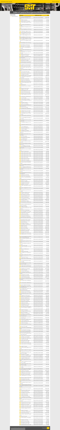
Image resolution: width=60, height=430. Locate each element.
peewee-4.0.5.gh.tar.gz (25, 299)
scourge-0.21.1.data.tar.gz (25, 338)
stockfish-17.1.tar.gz (24, 354)
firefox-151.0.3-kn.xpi (24, 159)
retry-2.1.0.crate (23, 326)
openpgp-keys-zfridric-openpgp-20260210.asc (25, 289)
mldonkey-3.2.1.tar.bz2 (25, 268)
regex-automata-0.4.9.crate (25, 321)
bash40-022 (23, 84)
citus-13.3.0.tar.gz (24, 107)
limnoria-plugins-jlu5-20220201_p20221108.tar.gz (25, 237)
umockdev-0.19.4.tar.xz (25, 392)
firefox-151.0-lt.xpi (24, 157)
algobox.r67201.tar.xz (24, 54)
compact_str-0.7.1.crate (25, 111)
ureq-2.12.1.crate (24, 393)
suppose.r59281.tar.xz (25, 358)
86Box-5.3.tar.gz (23, 19)
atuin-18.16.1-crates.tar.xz (25, 73)
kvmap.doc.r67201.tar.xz (25, 216)
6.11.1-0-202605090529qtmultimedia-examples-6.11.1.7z (25, 17)
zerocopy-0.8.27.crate (24, 423)
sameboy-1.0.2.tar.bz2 (24, 336)
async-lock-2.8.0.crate (24, 71)
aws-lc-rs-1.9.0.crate (24, 78)
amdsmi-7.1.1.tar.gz (24, 55)
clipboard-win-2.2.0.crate (25, 110)
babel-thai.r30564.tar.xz (25, 80)
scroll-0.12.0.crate (24, 339)
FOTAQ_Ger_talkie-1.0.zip (25, 31)
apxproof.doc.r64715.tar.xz (25, 61)
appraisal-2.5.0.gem (24, 60)
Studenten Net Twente (6, 1)
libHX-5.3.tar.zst (23, 225)
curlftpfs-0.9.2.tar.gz (24, 130)
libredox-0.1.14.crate (24, 230)
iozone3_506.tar (23, 199)
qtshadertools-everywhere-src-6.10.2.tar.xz (25, 317)
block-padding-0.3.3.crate (25, 90)
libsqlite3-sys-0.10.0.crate (25, 232)
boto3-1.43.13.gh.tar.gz (25, 91)
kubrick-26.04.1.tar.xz (24, 214)
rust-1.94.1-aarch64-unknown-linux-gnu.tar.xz (25, 334)
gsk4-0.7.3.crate (23, 180)
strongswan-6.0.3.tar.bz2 (25, 356)
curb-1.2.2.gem (23, 129)
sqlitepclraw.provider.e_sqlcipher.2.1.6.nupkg (25, 353)
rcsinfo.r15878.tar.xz (24, 320)
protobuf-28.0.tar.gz (24, 305)
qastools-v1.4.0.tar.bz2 (25, 313)
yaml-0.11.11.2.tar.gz (24, 421)
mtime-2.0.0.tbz (23, 269)
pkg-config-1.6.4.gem (24, 300)
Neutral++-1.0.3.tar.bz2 (25, 46)
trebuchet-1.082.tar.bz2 (25, 390)
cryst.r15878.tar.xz (24, 126)
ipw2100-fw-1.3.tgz (24, 200)
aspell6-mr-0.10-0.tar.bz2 (25, 64)
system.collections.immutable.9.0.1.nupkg (25, 362)
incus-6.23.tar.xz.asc (24, 197)
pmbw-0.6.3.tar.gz (24, 302)
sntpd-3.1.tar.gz (23, 346)
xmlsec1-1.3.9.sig (24, 419)
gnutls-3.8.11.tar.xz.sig (25, 175)
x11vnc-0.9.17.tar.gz (24, 412)
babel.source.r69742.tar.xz (25, 81)
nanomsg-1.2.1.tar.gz (24, 274)
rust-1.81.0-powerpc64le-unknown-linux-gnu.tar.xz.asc (25, 331)
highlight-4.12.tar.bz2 (24, 183)
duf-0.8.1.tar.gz (23, 136)
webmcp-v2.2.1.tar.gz (24, 404)
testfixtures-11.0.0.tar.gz (25, 372)
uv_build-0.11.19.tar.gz (25, 396)
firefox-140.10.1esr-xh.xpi (25, 154)
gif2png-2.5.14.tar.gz (24, 174)
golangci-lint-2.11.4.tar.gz (25, 179)
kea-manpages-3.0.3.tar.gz (25, 211)
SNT (48, 428)
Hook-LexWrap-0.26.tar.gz (25, 32)
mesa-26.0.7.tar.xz (24, 257)
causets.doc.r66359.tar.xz (25, 96)
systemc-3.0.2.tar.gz (24, 370)
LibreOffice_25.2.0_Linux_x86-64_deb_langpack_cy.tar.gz (25, 38)
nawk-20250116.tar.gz (25, 276)
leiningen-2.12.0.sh (24, 223)
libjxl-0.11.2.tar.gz (24, 228)
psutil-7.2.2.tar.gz (24, 309)
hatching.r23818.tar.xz (25, 181)
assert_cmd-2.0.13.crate (25, 66)
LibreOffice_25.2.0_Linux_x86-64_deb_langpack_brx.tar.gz (25, 34)
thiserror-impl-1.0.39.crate (25, 377)
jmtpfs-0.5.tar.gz (23, 206)
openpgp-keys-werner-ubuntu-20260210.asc (25, 287)
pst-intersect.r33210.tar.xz (25, 306)
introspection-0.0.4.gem (25, 198)
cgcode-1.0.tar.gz (24, 102)
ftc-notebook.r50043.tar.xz (25, 166)
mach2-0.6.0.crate (24, 251)
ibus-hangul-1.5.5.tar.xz (25, 194)
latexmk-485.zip (23, 221)
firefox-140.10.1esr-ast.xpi (25, 152)
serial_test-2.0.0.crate (24, 340)
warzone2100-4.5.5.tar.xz (25, 402)
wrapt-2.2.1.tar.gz (24, 410)
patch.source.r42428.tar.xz (25, 296)
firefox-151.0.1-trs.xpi (24, 158)
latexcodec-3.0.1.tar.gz (25, 220)
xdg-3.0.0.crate (23, 416)
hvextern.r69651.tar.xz (25, 192)
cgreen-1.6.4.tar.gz (24, 103)
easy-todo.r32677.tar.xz (25, 137)
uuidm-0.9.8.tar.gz (24, 395)
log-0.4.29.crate (23, 245)
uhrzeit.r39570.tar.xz (24, 391)
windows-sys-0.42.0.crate (25, 406)
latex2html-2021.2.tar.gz (25, 219)
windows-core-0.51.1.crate (25, 405)
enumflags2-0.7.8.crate (25, 145)
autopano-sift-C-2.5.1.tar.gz (25, 75)
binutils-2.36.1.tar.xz (24, 88)
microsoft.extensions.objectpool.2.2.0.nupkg (25, 263)
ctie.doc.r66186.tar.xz (24, 127)
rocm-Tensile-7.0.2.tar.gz (25, 329)
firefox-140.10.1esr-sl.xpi (25, 153)
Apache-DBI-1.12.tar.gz (25, 21)
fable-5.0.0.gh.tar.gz (24, 151)
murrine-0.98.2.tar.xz (24, 271)
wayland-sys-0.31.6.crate (25, 403)
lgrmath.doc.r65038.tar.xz (25, 224)
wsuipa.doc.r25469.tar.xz (25, 411)
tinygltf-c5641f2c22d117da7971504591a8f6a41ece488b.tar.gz (25, 385)
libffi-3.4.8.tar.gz (23, 226)
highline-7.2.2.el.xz (24, 184)
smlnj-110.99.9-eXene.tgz (25, 342)
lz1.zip (21, 250)
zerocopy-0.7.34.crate (24, 422)
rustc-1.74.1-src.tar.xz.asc (25, 335)
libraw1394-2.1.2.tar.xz (25, 229)
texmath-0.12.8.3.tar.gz (25, 374)
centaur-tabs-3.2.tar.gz (25, 99)
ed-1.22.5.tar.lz (23, 139)
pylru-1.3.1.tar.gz (23, 312)
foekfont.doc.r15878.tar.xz (25, 160)
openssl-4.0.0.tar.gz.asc (25, 290)
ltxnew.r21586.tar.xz (24, 248)
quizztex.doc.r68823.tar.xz (25, 319)
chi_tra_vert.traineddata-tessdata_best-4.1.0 (25, 105)
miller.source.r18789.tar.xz (25, 265)
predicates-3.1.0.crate (24, 303)
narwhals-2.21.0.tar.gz (24, 275)
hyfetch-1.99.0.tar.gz (24, 193)
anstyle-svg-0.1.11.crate (25, 58)
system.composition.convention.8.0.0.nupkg (25, 364)
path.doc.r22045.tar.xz (25, 297)
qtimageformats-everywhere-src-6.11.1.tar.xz (25, 315)
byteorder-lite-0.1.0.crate (25, 93)
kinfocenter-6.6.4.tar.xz (25, 212)
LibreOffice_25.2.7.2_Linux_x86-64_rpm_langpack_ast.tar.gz (25, 40)
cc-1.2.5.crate (23, 97)
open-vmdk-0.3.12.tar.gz (25, 285)
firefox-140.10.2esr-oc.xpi (25, 156)
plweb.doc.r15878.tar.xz (25, 301)
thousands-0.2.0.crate (24, 378)
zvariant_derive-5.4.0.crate (25, 424)
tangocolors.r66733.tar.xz (25, 371)
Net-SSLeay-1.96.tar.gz (25, 44)
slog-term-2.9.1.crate (24, 341)
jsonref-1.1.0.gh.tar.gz (24, 210)
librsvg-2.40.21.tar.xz (24, 231)
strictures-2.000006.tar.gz (25, 355)
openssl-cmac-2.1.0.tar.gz (25, 291)
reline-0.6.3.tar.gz (24, 322)
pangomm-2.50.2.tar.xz (25, 295)
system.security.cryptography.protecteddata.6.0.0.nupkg (25, 369)
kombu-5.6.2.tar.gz (24, 213)
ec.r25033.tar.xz (23, 138)
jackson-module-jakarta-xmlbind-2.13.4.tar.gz (25, 205)
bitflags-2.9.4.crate (24, 89)
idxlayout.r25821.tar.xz (25, 195)
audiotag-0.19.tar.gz (24, 74)
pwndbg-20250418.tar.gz (25, 311)
